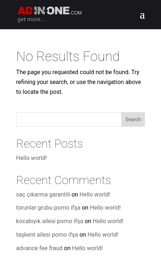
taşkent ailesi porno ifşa (47, 234)
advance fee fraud (39, 248)
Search (133, 119)
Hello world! (31, 157)
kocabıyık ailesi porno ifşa (49, 221)
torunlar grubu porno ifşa (48, 207)
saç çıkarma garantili (43, 194)
